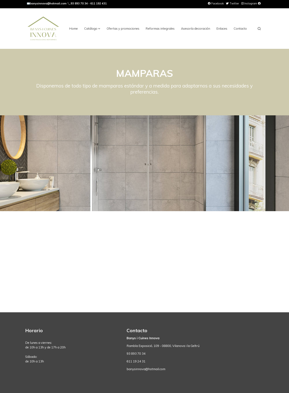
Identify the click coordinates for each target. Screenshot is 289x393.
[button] (92, 28)
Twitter (232, 3)
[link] (43, 28)
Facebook (216, 3)
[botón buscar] (259, 28)
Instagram (249, 3)
